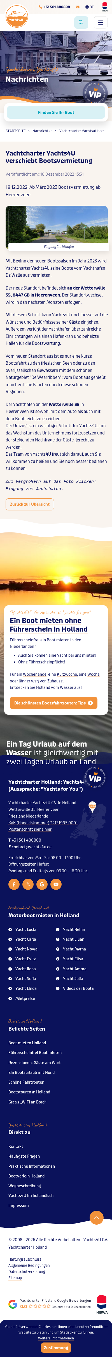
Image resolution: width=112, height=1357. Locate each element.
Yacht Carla (22, 939)
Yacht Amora (71, 969)
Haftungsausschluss (24, 1259)
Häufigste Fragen (24, 1156)
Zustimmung (56, 1347)
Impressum (18, 1205)
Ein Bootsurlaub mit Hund (31, 1072)
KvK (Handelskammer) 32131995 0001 (43, 823)
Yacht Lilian (70, 939)
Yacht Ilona (22, 969)
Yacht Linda (22, 988)
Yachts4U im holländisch (30, 1195)
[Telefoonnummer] (54, 7)
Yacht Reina (70, 929)
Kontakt (15, 1146)
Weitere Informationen (56, 1338)
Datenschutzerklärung (26, 1271)
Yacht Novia (23, 949)
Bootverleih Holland (26, 1176)
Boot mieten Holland (27, 1043)
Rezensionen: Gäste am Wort (34, 1062)
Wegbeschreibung (24, 1186)
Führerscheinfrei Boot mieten (35, 1052)
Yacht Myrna (71, 949)
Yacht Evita (22, 959)
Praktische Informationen (31, 1166)
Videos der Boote (75, 988)
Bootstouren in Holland (29, 1092)
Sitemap (15, 1277)
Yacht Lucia (22, 929)
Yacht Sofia (22, 978)
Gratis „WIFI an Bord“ (27, 1102)
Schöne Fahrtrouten (26, 1082)
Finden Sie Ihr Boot (56, 112)
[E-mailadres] (78, 7)
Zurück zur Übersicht (30, 504)
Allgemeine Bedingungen (29, 1265)
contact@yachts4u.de (32, 847)
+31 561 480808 (26, 840)
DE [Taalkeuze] (89, 7)
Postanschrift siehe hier (30, 829)
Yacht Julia (69, 978)
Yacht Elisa (69, 959)
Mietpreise (21, 998)
